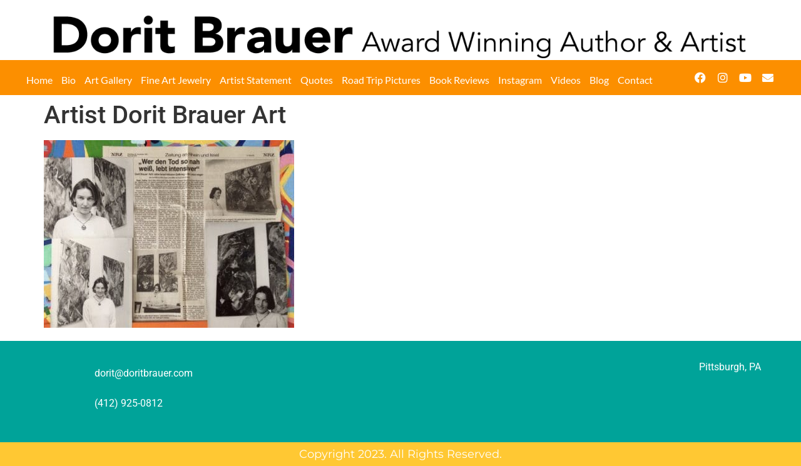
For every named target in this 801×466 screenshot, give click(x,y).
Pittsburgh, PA (730, 367)
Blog (599, 80)
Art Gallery (108, 80)
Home (39, 80)
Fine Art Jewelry (176, 80)
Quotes (316, 80)
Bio (68, 80)
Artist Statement (256, 80)
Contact (635, 80)
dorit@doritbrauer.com (143, 373)
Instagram (520, 80)
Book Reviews (459, 80)
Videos (566, 80)
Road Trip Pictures (381, 80)
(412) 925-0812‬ (128, 403)
